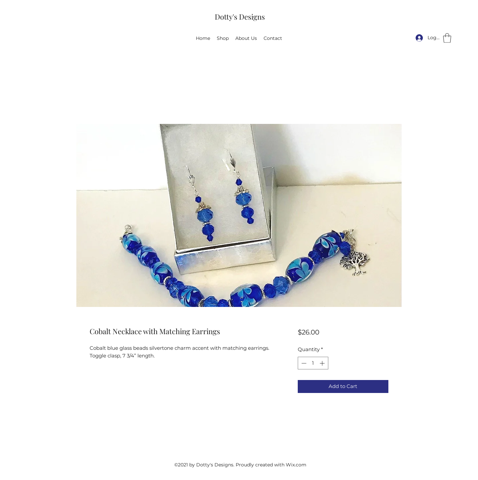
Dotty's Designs (240, 17)
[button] (447, 38)
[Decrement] (303, 363)
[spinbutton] (312, 363)
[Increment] (322, 363)
